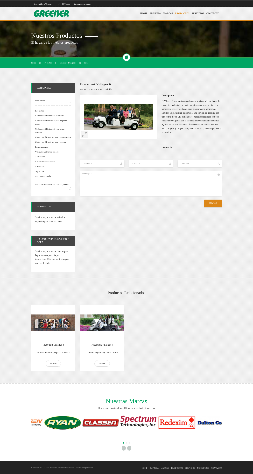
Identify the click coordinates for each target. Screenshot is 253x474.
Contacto (212, 13)
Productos (182, 13)
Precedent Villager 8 (53, 344)
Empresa (155, 13)
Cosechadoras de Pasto (45, 161)
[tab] (53, 101)
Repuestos (39, 111)
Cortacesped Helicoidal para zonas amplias (49, 130)
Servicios (198, 13)
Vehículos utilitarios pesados (47, 152)
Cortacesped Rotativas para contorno (50, 142)
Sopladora (39, 171)
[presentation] (105, 206)
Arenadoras (40, 156)
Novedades (203, 468)
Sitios (90, 468)
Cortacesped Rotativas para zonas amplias (53, 137)
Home (143, 13)
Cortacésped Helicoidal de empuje (49, 115)
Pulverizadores (41, 147)
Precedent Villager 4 (102, 344)
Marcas (168, 13)
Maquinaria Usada (43, 176)
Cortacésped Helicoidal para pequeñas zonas (51, 122)
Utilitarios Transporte (67, 63)
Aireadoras (39, 166)
